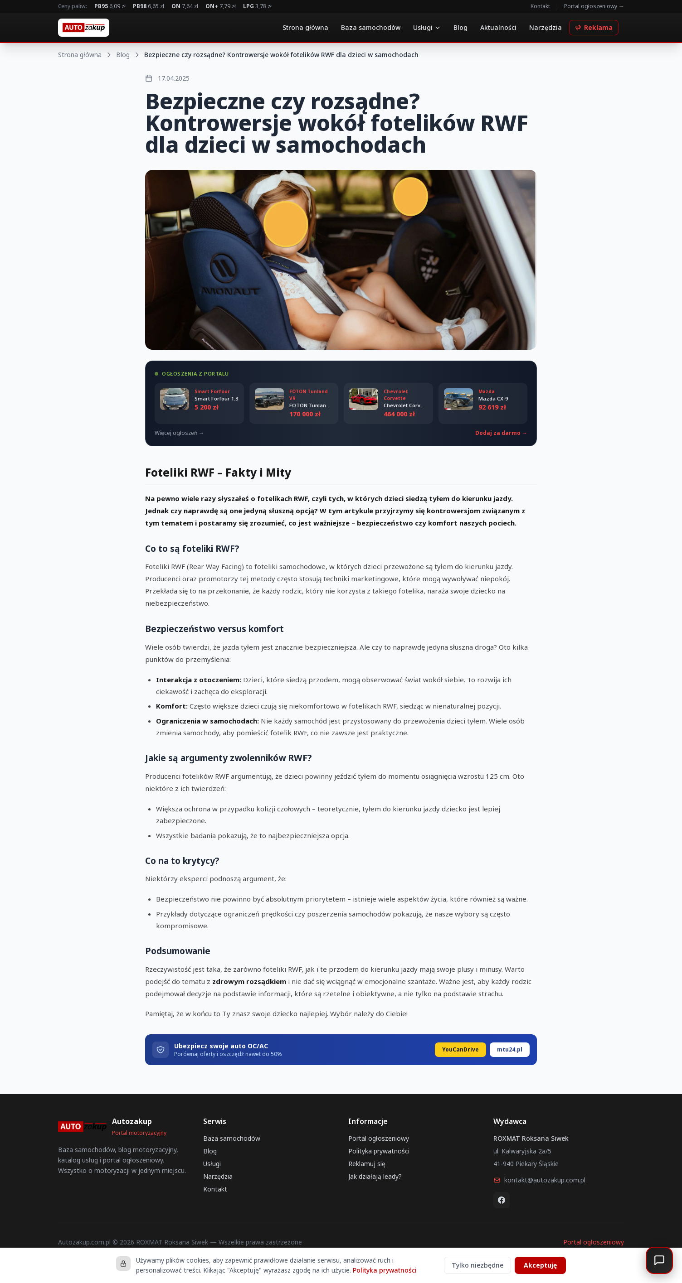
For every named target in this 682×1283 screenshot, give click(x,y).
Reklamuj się (366, 1163)
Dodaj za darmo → (501, 433)
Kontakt (540, 6)
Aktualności (498, 27)
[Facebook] (501, 1200)
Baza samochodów (370, 27)
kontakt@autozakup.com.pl (539, 1180)
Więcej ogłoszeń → (179, 433)
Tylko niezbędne (477, 1265)
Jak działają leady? (375, 1176)
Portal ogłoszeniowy (378, 1138)
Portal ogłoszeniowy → (594, 6)
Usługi (427, 27)
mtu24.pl (509, 1049)
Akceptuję (540, 1265)
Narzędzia (545, 27)
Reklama (594, 27)
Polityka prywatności (378, 1151)
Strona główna (305, 27)
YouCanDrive (460, 1049)
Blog (460, 27)
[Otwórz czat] (659, 1260)
